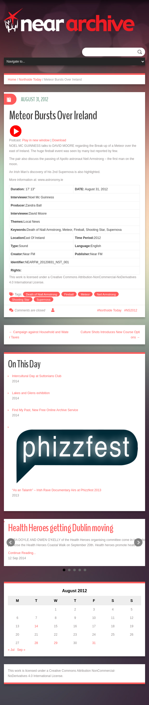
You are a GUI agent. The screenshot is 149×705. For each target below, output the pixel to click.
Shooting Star (21, 299)
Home (12, 79)
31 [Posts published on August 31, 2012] (94, 643)
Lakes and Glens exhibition (31, 393)
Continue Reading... (22, 553)
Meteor (85, 294)
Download (59, 140)
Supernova (43, 299)
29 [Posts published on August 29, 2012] (55, 643)
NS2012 (131, 310)
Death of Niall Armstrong (41, 294)
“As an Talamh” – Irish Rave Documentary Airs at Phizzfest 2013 (56, 490)
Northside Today (30, 79)
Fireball (69, 294)
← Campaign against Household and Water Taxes (38, 334)
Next (138, 542)
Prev (11, 542)
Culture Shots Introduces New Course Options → (110, 334)
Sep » (21, 650)
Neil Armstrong (106, 294)
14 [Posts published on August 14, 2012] (36, 626)
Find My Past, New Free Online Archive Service (45, 410)
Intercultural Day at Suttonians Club (36, 376)
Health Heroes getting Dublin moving (60, 528)
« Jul (11, 650)
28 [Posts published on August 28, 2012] (36, 643)
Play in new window (36, 140)
